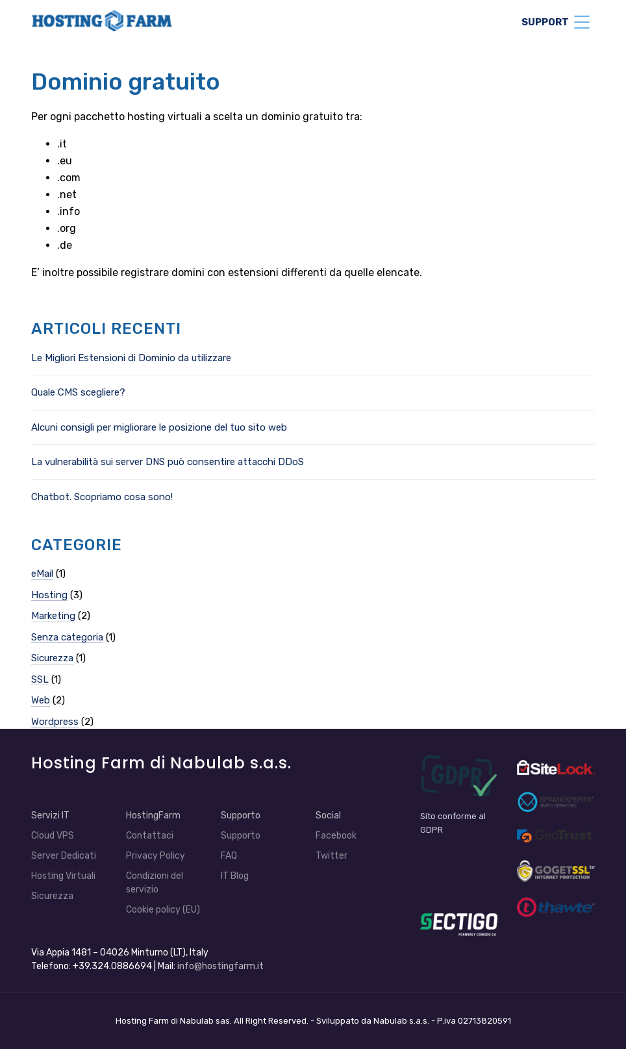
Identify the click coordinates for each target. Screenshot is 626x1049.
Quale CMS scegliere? (78, 392)
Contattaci (149, 835)
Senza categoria (67, 637)
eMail (42, 573)
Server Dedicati (63, 855)
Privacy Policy (155, 855)
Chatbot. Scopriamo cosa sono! (102, 497)
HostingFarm (153, 815)
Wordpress (55, 721)
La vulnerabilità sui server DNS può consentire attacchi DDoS (167, 462)
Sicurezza (52, 658)
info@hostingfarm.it (220, 966)
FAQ (229, 855)
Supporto (240, 815)
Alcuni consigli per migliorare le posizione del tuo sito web (159, 427)
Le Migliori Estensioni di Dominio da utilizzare (131, 358)
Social (328, 815)
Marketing (53, 616)
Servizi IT (50, 815)
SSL (40, 679)
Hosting (49, 595)
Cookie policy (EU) (163, 909)
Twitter (331, 855)
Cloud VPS (52, 835)
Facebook (336, 835)
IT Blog (235, 875)
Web (40, 700)
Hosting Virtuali (63, 875)
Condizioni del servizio (154, 882)
